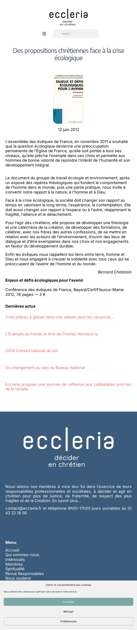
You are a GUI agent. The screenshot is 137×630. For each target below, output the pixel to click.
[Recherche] (58, 34)
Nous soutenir (18, 578)
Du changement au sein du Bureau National (45, 367)
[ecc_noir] (68, 5)
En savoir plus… (66, 500)
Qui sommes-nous (22, 554)
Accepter (68, 601)
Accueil (12, 550)
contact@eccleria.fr (24, 508)
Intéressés (15, 559)
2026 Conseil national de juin (31, 350)
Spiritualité (14, 568)
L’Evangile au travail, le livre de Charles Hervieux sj (51, 334)
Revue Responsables (24, 573)
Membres (14, 564)
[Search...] (76, 34)
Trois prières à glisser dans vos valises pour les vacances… (60, 317)
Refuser (69, 611)
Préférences (68, 621)
